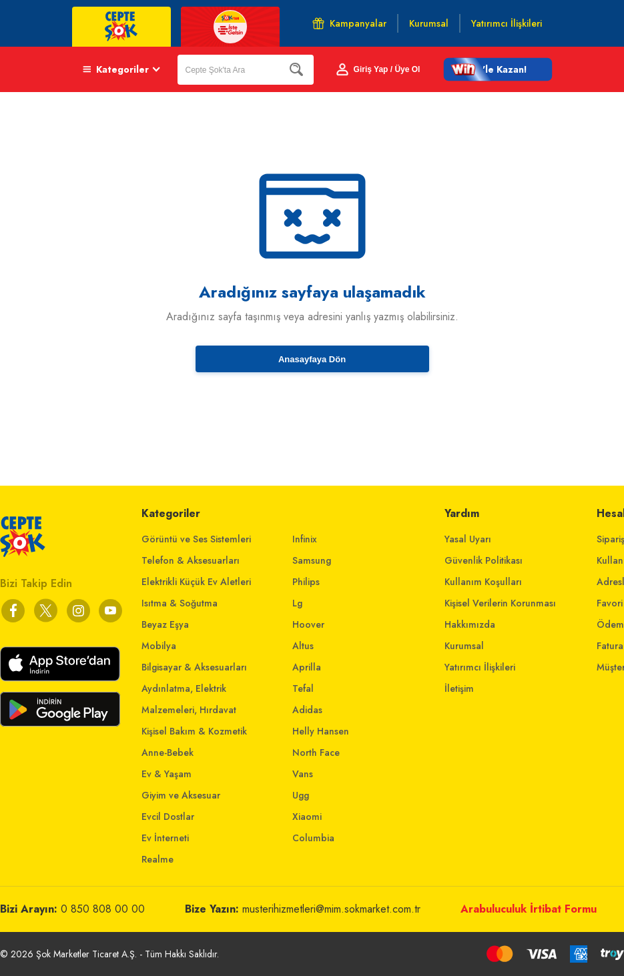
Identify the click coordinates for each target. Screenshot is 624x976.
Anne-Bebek (167, 752)
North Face (316, 752)
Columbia (313, 838)
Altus (303, 645)
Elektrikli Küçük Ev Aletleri (196, 581)
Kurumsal (464, 645)
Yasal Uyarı (467, 539)
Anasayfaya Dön (312, 359)
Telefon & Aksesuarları (190, 560)
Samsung (311, 560)
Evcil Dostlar (167, 816)
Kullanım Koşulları (483, 581)
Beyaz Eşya (165, 624)
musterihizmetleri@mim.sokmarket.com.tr (331, 909)
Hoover (308, 624)
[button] (498, 69)
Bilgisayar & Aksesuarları (194, 667)
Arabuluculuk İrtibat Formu (528, 909)
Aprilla (306, 667)
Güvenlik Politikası (483, 560)
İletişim (459, 688)
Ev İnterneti (165, 838)
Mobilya (158, 645)
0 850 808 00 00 (103, 909)
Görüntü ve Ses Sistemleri (196, 539)
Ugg (300, 795)
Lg (297, 603)
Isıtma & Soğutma (179, 603)
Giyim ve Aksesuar (180, 795)
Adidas (307, 709)
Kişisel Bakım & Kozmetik (194, 731)
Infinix (304, 539)
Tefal (303, 688)
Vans (302, 774)
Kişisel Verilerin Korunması (500, 603)
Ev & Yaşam (166, 774)
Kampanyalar (349, 23)
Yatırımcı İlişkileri (479, 667)
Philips (306, 581)
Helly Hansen (320, 731)
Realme (157, 859)
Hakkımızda (469, 624)
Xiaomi (307, 816)
